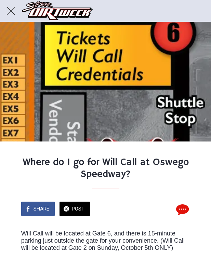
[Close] (11, 11)
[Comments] (181, 209)
